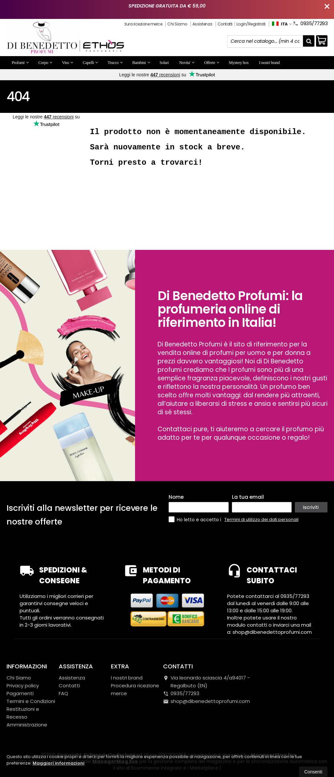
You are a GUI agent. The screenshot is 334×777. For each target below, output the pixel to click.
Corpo (45, 62)
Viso (67, 62)
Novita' (186, 62)
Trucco (115, 62)
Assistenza (202, 24)
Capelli (90, 62)
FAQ (63, 693)
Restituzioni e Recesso (23, 713)
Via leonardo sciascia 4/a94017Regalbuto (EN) (206, 681)
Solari (164, 62)
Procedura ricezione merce (138, 24)
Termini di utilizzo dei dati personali (261, 519)
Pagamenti (20, 693)
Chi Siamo (177, 24)
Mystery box (239, 62)
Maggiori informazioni (58, 763)
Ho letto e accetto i (195, 519)
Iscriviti (311, 507)
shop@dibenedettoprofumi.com (206, 701)
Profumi (20, 62)
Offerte (211, 62)
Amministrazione (27, 724)
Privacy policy (23, 685)
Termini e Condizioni (31, 701)
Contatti (225, 24)
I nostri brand (269, 62)
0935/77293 (310, 23)
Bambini (141, 62)
